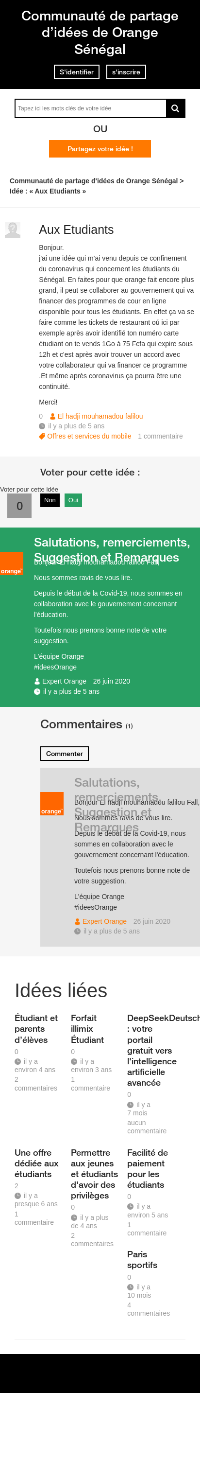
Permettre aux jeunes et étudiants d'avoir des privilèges (94, 1174)
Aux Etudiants (76, 229)
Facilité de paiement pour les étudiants (147, 1168)
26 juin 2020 (111, 681)
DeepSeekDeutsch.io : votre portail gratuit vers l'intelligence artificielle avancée (152, 1050)
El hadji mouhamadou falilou (100, 416)
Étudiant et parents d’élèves (36, 1028)
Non (50, 500)
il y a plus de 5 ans (71, 691)
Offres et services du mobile (89, 436)
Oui (73, 500)
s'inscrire (126, 72)
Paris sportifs (142, 1259)
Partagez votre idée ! (100, 148)
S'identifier (77, 72)
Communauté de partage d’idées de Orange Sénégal (100, 32)
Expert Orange (64, 681)
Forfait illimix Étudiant (87, 1028)
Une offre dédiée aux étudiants (37, 1163)
